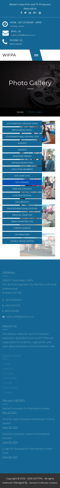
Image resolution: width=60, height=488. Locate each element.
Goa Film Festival (22, 195)
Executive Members (22, 169)
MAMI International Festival (22, 208)
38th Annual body (22, 130)
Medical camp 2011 (22, 215)
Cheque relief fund (22, 162)
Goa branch (22, 202)
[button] (36, 55)
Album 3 (22, 149)
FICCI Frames (22, 182)
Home (20, 112)
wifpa (9, 55)
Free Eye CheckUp (22, 189)
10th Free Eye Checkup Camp (22, 123)
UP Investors (22, 234)
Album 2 (22, 143)
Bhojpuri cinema (22, 156)
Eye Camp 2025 (22, 176)
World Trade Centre (22, 241)
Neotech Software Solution (43, 482)
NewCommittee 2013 (22, 221)
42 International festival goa (22, 136)
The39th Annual (22, 228)
